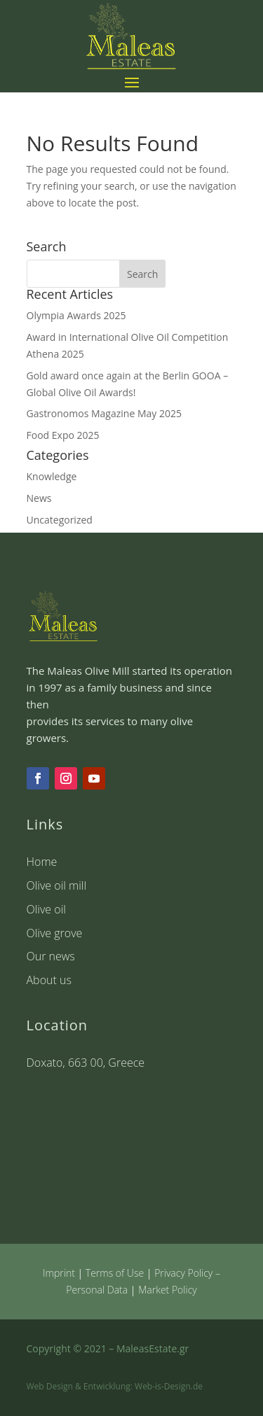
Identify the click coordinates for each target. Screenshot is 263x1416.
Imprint (59, 1273)
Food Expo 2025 (63, 435)
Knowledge (52, 476)
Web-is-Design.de (169, 1386)
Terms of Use (115, 1273)
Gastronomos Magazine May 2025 (104, 413)
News (39, 498)
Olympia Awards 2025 (76, 315)
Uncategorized (60, 519)
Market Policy (167, 1289)
